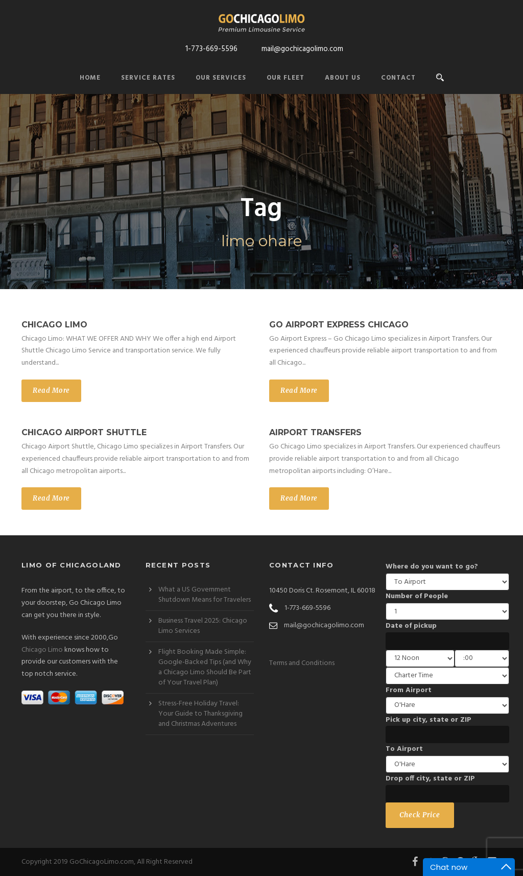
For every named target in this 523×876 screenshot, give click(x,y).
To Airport (404, 749)
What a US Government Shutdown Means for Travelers (204, 595)
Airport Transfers (315, 432)
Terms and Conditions (302, 663)
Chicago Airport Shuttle (84, 432)
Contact (398, 78)
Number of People (417, 596)
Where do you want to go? (432, 567)
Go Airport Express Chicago (339, 324)
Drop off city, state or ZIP (430, 779)
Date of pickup (411, 626)
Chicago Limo (54, 324)
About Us (343, 78)
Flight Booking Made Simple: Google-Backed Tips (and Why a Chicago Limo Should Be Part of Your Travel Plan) (204, 667)
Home (90, 78)
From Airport (409, 690)
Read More (51, 390)
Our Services (221, 78)
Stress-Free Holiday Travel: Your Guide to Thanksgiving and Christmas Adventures (200, 714)
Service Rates (148, 78)
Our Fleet (285, 78)
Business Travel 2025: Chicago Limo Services (202, 626)
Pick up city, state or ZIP (428, 720)
